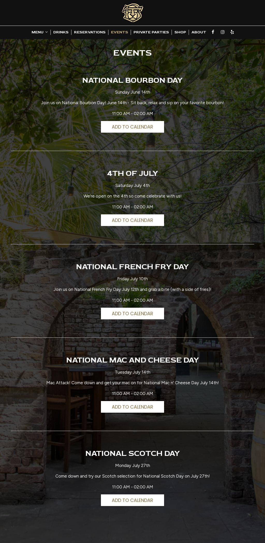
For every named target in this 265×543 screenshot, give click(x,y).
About (199, 32)
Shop (180, 32)
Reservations (90, 32)
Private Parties (151, 32)
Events (119, 32)
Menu (40, 32)
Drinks (61, 32)
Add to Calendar (132, 127)
